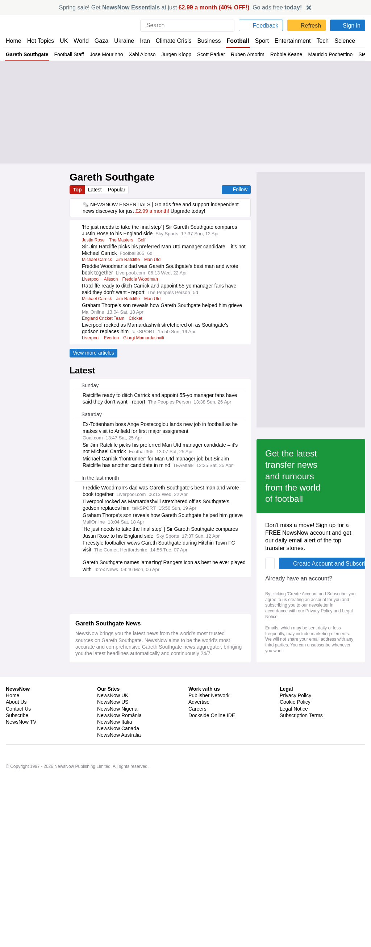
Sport (258, 40)
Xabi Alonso (144, 54)
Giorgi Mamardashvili (145, 337)
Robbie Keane (291, 54)
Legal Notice (112, 774)
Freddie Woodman (142, 279)
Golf (144, 240)
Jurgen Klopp (179, 54)
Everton (111, 337)
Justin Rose (94, 240)
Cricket (137, 318)
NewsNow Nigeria (117, 940)
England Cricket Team (104, 318)
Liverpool (91, 279)
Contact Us (18, 940)
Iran (141, 40)
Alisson (111, 279)
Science (339, 40)
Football (234, 40)
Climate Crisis (170, 40)
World (80, 40)
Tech (317, 40)
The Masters (123, 240)
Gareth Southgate (27, 54)
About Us (16, 934)
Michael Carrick (97, 259)
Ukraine (121, 40)
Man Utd (155, 259)
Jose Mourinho (108, 54)
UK (63, 40)
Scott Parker (214, 54)
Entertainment (288, 40)
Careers (197, 940)
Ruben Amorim (251, 54)
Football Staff (70, 54)
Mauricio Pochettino (335, 54)
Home (13, 40)
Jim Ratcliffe (130, 259)
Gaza (100, 40)
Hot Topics (40, 40)
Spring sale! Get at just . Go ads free (180, 7)
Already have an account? (110, 747)
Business (205, 40)
